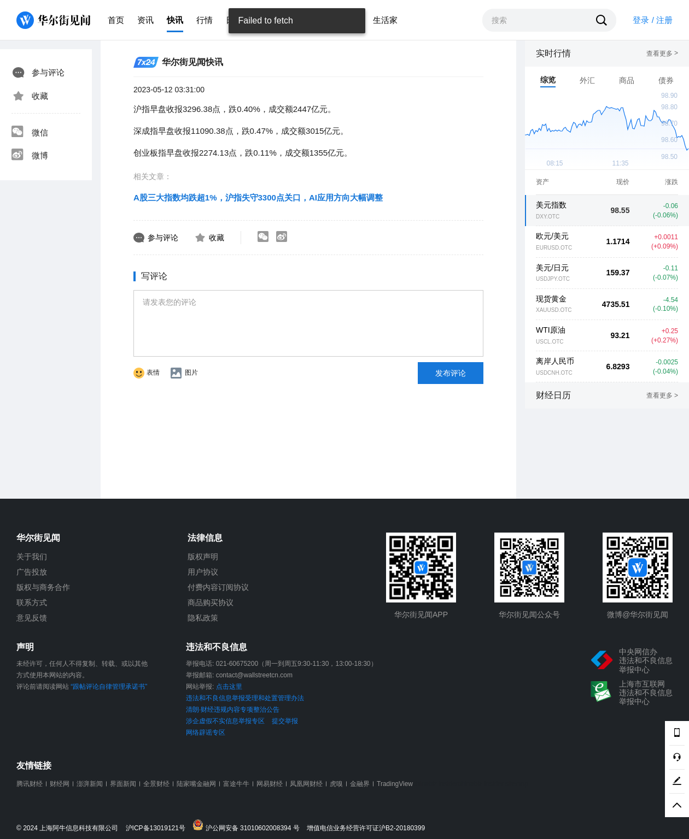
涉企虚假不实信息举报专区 (225, 721)
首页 (116, 20)
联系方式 (31, 602)
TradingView (395, 784)
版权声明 (203, 556)
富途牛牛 (236, 784)
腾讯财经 (29, 784)
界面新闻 (123, 784)
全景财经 (156, 784)
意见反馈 (31, 617)
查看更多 (662, 53)
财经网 (59, 784)
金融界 (360, 784)
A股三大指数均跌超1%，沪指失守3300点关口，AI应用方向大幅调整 (258, 197)
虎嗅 (336, 784)
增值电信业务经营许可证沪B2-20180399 (366, 828)
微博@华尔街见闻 (637, 614)
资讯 (145, 20)
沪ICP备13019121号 (158, 828)
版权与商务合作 (43, 587)
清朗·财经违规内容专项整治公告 (232, 709)
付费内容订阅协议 (218, 587)
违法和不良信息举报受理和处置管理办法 (245, 698)
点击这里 (229, 686)
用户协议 (203, 572)
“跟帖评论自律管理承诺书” (109, 686)
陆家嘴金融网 (196, 784)
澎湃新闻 (90, 784)
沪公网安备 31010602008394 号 (248, 825)
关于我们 (31, 556)
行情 (204, 20)
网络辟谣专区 (205, 732)
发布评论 (450, 373)
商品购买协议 (210, 602)
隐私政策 (203, 617)
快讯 (175, 20)
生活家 (385, 20)
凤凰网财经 (306, 784)
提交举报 (285, 721)
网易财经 (269, 784)
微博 (29, 156)
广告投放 (31, 572)
